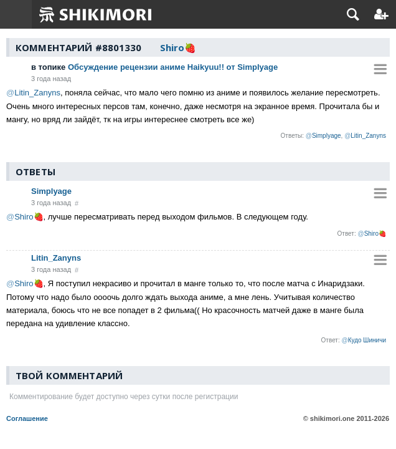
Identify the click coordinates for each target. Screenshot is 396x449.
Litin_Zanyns (56, 258)
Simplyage (51, 191)
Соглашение (27, 418)
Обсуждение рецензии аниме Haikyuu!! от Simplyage (154, 67)
